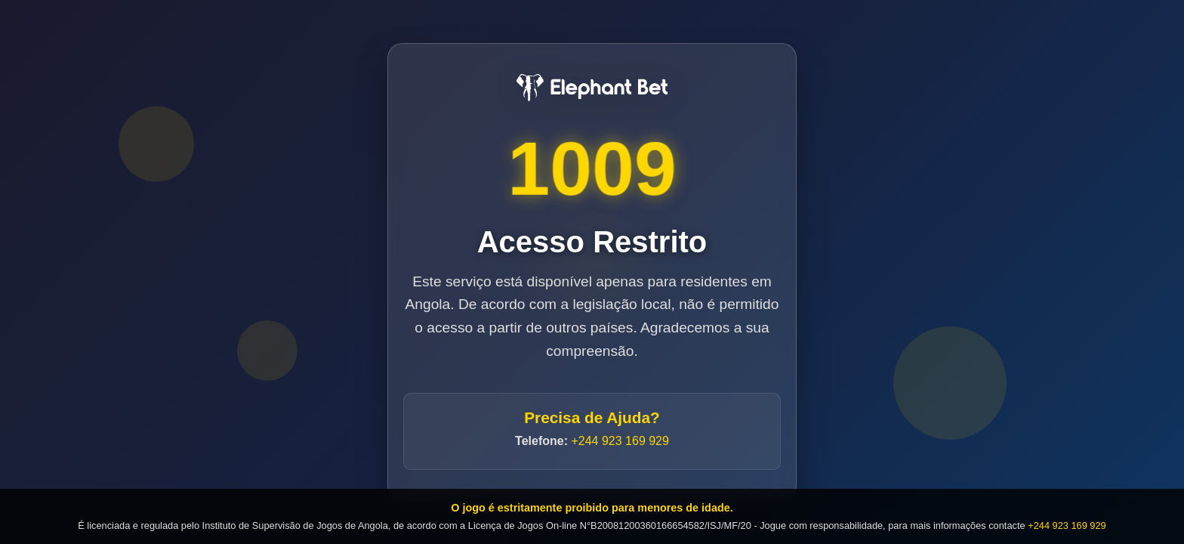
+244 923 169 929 (619, 441)
